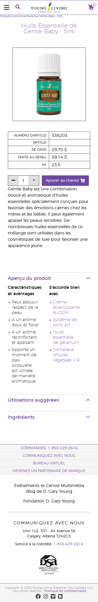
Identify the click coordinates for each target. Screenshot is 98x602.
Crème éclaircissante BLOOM (66, 307)
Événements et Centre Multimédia (49, 486)
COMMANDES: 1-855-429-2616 (49, 448)
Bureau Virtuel (49, 463)
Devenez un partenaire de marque (49, 471)
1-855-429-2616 (68, 544)
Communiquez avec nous (49, 456)
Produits (5, 16)
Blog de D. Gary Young (49, 491)
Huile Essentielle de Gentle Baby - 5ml (37, 16)
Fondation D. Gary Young (49, 501)
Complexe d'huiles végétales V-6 (66, 355)
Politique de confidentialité (65, 591)
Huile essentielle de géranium (66, 337)
